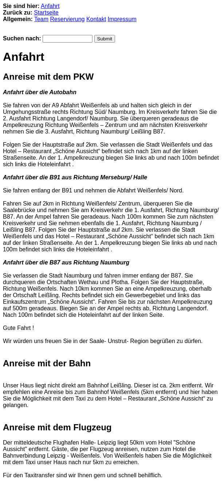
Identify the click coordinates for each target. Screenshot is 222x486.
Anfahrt (50, 6)
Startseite (46, 12)
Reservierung (67, 19)
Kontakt (96, 19)
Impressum (122, 19)
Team (41, 19)
